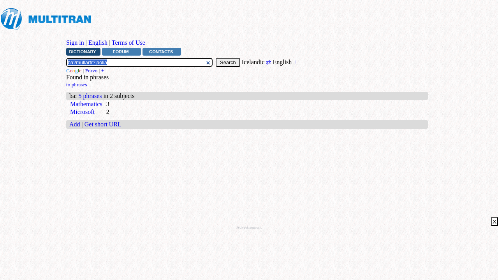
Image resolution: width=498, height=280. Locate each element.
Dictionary (82, 51)
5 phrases (90, 96)
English (97, 42)
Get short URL (102, 124)
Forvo (91, 71)
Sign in (75, 42)
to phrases (76, 85)
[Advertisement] (241, 18)
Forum (121, 51)
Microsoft (82, 111)
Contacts (161, 51)
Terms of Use (128, 42)
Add (74, 124)
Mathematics (86, 104)
